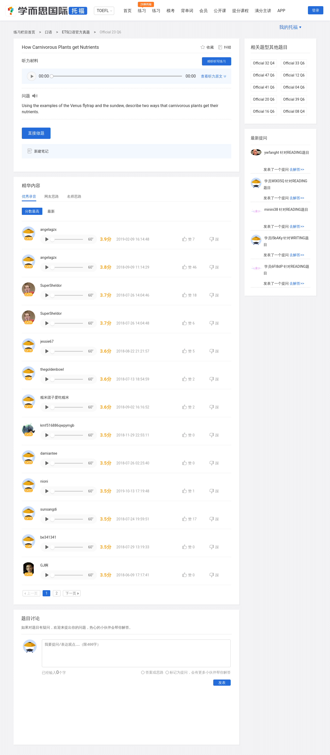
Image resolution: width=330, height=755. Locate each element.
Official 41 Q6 (264, 87)
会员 (203, 10)
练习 (142, 10)
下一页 (72, 593)
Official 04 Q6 (294, 87)
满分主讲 (263, 10)
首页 (127, 10)
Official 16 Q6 (264, 111)
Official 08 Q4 (294, 111)
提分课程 (240, 10)
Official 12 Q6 (294, 75)
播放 (31, 76)
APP (281, 10)
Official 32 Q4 (264, 63)
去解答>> (296, 147)
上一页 (31, 593)
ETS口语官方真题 (76, 32)
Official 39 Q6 (294, 99)
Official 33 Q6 (294, 63)
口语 (48, 32)
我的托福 (288, 27)
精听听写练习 (216, 61)
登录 (315, 10)
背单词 (187, 10)
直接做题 (36, 133)
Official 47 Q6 (264, 75)
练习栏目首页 (24, 32)
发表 (222, 683)
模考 (171, 10)
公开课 (220, 10)
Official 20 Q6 (264, 99)
